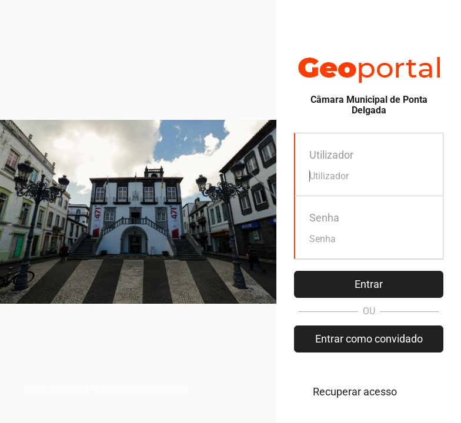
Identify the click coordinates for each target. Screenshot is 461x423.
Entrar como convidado (369, 339)
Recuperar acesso (355, 391)
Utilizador (331, 155)
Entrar (369, 284)
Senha (324, 218)
